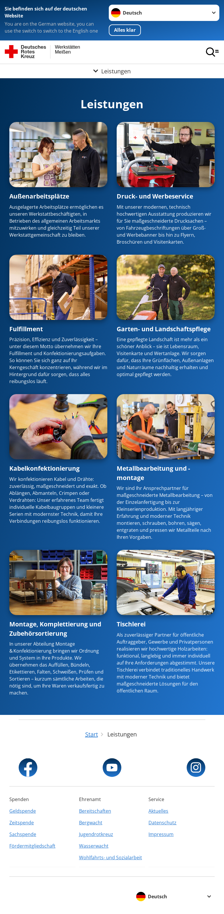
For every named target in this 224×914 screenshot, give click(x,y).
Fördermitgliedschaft (32, 846)
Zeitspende (21, 822)
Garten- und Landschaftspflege (164, 329)
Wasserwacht (93, 846)
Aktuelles (158, 811)
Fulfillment (26, 329)
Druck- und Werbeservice (155, 196)
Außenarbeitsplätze (39, 196)
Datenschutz (162, 822)
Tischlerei (131, 624)
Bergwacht (90, 822)
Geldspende (22, 811)
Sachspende (22, 834)
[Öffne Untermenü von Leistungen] (112, 71)
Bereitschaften (95, 811)
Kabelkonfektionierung (44, 468)
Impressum (161, 834)
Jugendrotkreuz (96, 834)
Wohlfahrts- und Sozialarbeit (110, 857)
